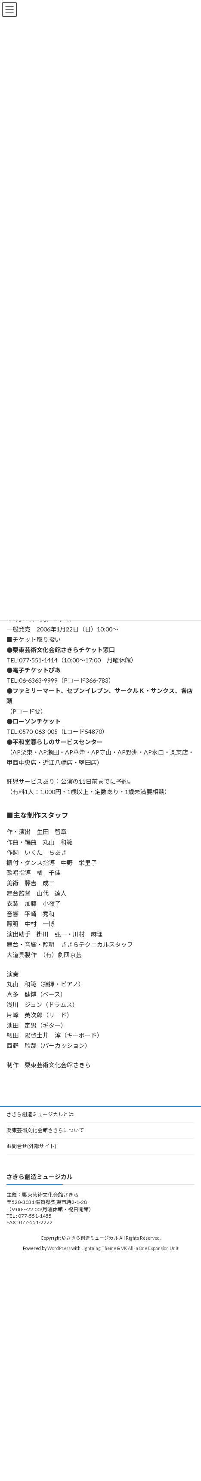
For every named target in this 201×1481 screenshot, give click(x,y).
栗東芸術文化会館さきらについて (45, 1130)
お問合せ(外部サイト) (31, 1146)
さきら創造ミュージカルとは (40, 1114)
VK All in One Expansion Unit (150, 1248)
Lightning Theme (98, 1248)
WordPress (59, 1248)
